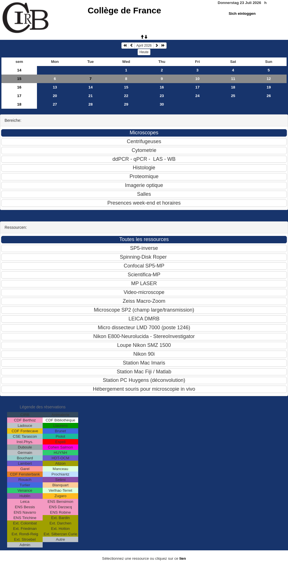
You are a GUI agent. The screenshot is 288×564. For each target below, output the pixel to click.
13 (55, 87)
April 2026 (144, 46)
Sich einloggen (242, 13)
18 (233, 87)
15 (19, 79)
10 (197, 79)
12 (269, 79)
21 (90, 96)
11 (233, 79)
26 (269, 96)
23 (162, 96)
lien (182, 558)
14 (19, 70)
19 (269, 87)
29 (126, 104)
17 (197, 87)
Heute (143, 52)
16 (19, 87)
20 (55, 96)
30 (162, 104)
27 (55, 104)
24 (197, 96)
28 (90, 104)
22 (126, 96)
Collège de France (124, 10)
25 (233, 96)
